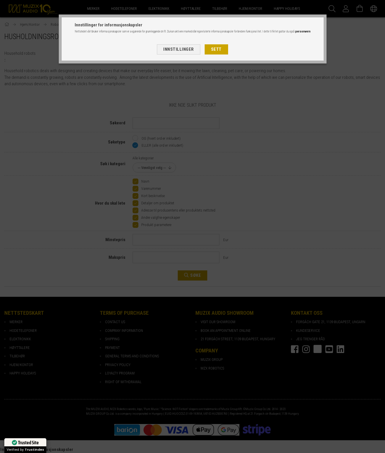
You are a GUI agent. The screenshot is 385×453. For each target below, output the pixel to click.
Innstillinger (178, 49)
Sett (216, 49)
